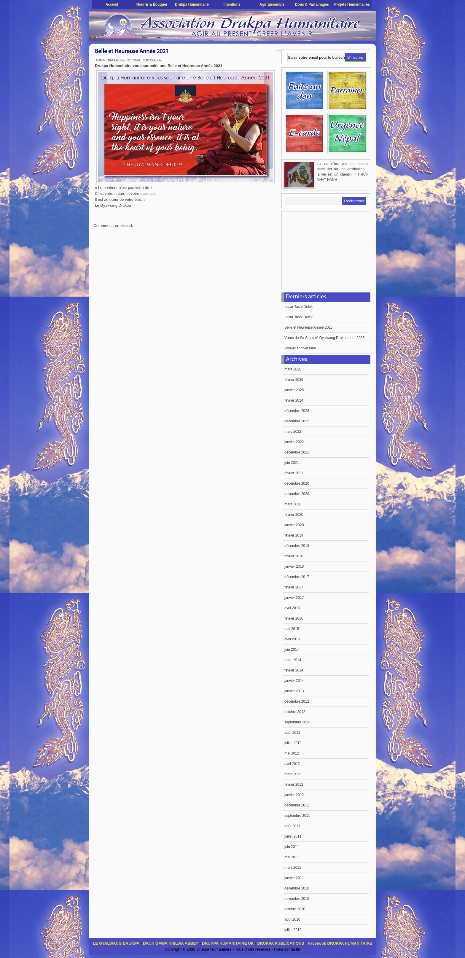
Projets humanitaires (352, 4)
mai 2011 (291, 857)
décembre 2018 (296, 546)
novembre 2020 (296, 494)
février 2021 (293, 473)
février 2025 (293, 380)
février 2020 (293, 515)
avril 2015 (292, 639)
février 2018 (293, 556)
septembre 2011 (297, 816)
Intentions (231, 4)
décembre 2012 (296, 701)
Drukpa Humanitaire (192, 4)
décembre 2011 (296, 805)
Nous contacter (287, 949)
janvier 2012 (294, 795)
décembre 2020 (296, 483)
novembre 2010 (296, 899)
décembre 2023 (296, 411)
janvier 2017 (294, 598)
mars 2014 (292, 660)
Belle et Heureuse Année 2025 (308, 327)
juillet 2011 (292, 836)
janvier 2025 (294, 390)
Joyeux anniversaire (300, 348)
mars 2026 (292, 369)
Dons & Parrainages (312, 4)
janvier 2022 (294, 442)
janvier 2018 (294, 566)
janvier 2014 (294, 681)
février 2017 (293, 587)
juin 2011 (291, 847)
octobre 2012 (294, 712)
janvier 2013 (294, 691)
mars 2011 (292, 867)
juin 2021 (291, 463)
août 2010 (292, 919)
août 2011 (292, 826)
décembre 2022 (296, 421)
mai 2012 (291, 753)
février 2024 (293, 400)
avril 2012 (292, 764)
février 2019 (293, 535)
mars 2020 (292, 504)
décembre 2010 (296, 888)
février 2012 (293, 784)
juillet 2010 (292, 930)
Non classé (152, 60)
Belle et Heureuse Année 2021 (131, 52)
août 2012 (292, 733)
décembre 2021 (296, 452)
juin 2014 (291, 649)
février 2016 (293, 618)
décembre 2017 (296, 577)
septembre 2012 (297, 722)
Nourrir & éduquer (152, 4)
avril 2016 (292, 608)
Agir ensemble (271, 4)
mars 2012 (292, 774)
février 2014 (293, 670)
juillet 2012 (292, 743)
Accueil (112, 4)
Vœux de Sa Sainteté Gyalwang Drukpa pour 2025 (324, 338)
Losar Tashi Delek (298, 307)
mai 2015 (291, 629)
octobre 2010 (294, 909)
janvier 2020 (294, 525)
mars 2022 (292, 431)
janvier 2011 (294, 878)
